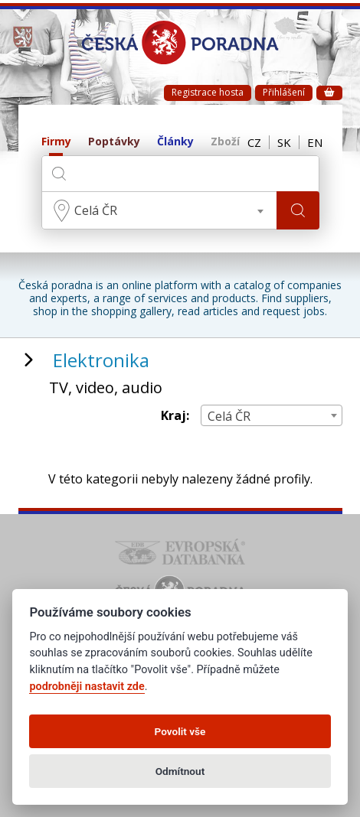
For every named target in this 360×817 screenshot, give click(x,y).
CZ (254, 142)
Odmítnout (180, 771)
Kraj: (175, 415)
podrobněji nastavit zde (86, 686)
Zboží (225, 141)
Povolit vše (180, 731)
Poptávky (114, 141)
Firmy (56, 141)
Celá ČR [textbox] (95, 210)
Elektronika (101, 360)
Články (175, 141)
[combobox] (159, 210)
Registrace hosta (208, 92)
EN (314, 142)
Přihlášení (284, 92)
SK (284, 142)
